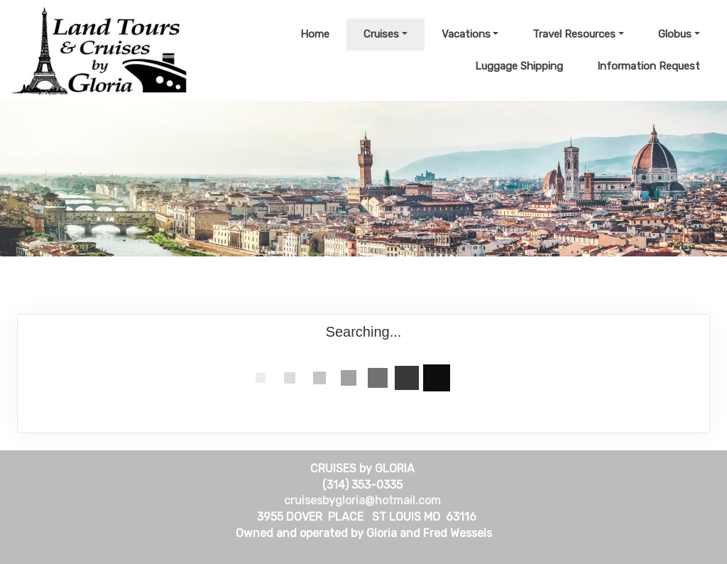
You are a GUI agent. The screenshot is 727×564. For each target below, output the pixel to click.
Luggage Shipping (519, 66)
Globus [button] (675, 34)
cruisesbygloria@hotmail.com (362, 500)
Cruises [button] (381, 34)
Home (314, 34)
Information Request (648, 66)
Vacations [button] (466, 34)
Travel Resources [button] (574, 34)
